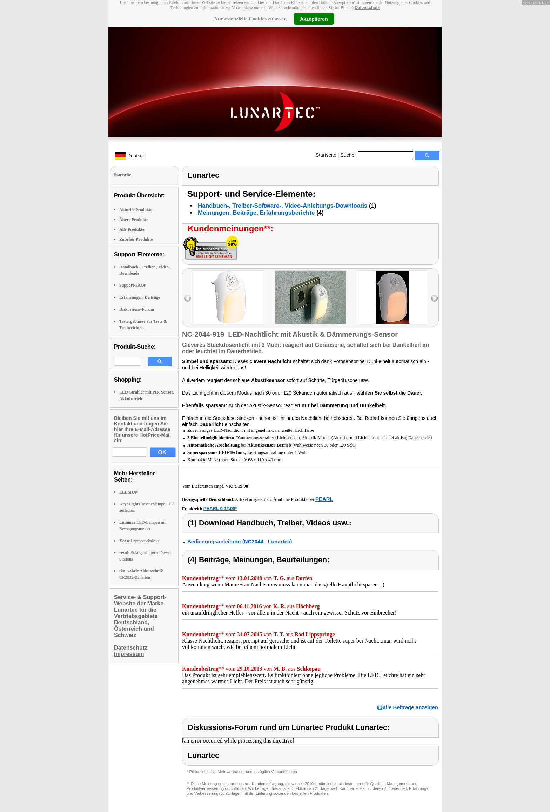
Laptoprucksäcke (139, 540)
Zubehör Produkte (136, 239)
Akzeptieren (314, 18)
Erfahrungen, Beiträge (139, 297)
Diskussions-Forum (136, 309)
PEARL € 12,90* (220, 508)
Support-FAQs (132, 285)
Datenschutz (367, 7)
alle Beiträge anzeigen (410, 707)
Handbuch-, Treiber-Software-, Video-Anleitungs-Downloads (282, 205)
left (187, 298)
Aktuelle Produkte (135, 209)
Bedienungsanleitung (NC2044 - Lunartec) (239, 541)
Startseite (326, 155)
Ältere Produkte (133, 219)
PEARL (324, 499)
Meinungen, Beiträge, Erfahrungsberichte (256, 212)
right (434, 298)
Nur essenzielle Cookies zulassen (250, 18)
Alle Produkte (131, 229)
